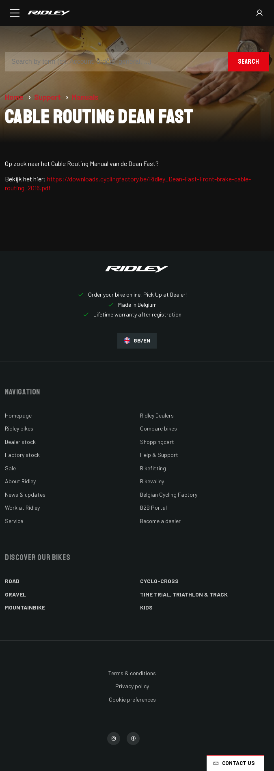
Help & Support (159, 454)
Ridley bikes (19, 428)
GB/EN (137, 340)
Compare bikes (158, 428)
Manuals (85, 97)
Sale (10, 468)
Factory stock (22, 454)
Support (48, 97)
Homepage (18, 415)
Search (248, 61)
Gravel (15, 594)
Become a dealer (160, 520)
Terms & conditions (132, 673)
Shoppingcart (157, 441)
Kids (146, 607)
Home (15, 97)
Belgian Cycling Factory (168, 494)
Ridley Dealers (157, 415)
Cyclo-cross (159, 580)
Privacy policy (132, 686)
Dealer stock (20, 441)
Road (12, 580)
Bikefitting (153, 468)
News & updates (25, 494)
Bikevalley (152, 481)
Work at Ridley (22, 507)
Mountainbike (25, 607)
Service (14, 520)
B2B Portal (153, 507)
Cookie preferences (132, 699)
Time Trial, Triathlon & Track (184, 594)
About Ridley (20, 481)
